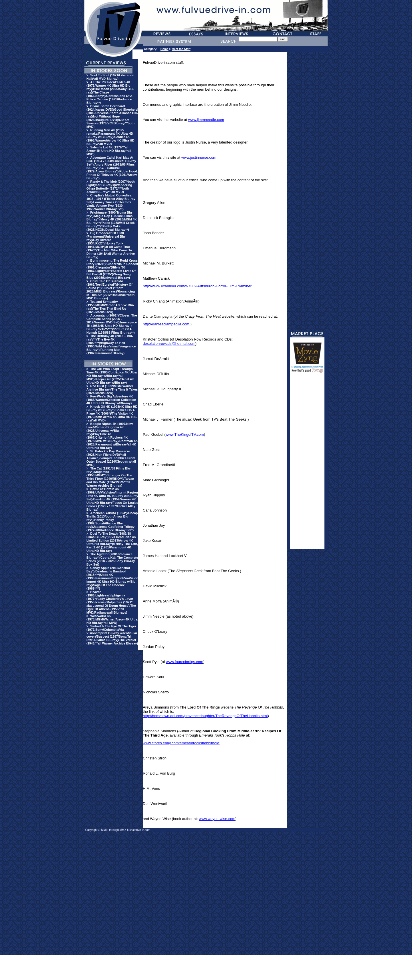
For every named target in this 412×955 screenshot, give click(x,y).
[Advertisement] (307, 463)
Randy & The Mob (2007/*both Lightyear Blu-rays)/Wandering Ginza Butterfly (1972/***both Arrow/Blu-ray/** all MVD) (110, 187)
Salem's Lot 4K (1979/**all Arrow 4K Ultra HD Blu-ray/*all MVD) (108, 151)
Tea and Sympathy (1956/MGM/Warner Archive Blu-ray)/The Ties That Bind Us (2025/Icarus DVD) (110, 307)
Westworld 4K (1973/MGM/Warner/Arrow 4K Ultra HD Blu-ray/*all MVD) (112, 619)
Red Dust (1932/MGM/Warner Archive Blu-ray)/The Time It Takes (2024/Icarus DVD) (112, 389)
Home (165, 49)
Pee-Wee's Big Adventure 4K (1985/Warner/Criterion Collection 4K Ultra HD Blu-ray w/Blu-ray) (111, 400)
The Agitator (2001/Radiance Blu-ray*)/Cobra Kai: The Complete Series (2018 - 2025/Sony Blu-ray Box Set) (112, 559)
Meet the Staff (181, 49)
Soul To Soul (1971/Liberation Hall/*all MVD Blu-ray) (110, 76)
